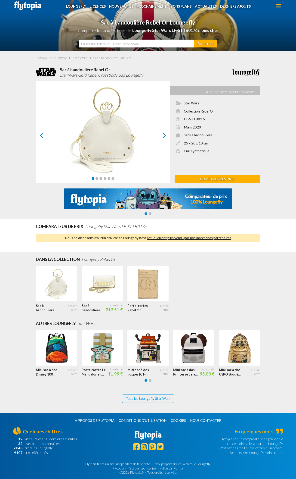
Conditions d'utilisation (142, 420)
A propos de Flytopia (94, 420)
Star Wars (80, 58)
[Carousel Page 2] (97, 178)
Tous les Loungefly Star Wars (148, 398)
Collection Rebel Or (199, 111)
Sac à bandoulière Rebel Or (112, 58)
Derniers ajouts (235, 6)
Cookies (178, 420)
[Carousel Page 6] (112, 178)
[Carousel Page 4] (105, 178)
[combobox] (136, 43)
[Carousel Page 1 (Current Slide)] (93, 178)
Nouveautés (121, 6)
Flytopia (27, 5)
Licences (98, 6)
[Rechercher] (205, 43)
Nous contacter (205, 420)
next (159, 136)
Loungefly (76, 6)
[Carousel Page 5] (109, 178)
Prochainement (152, 6)
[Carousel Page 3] (100, 178)
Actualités (206, 6)
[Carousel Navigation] (103, 135)
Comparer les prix (217, 179)
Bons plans (180, 6)
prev (47, 136)
